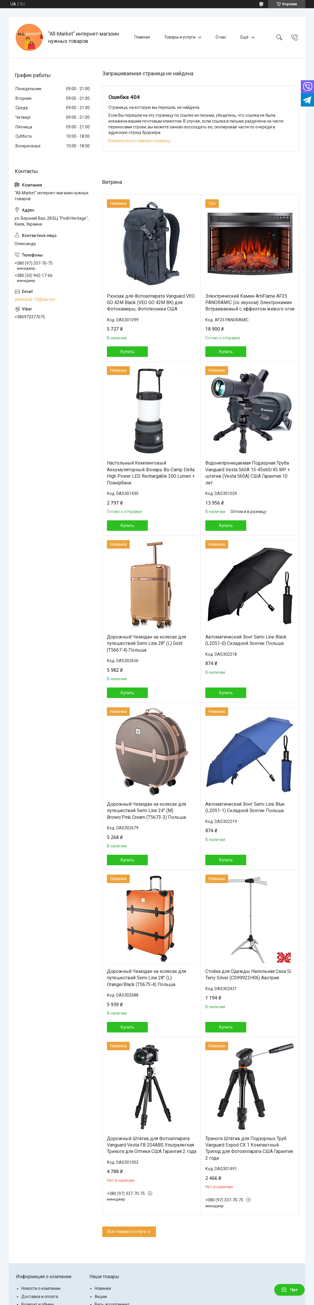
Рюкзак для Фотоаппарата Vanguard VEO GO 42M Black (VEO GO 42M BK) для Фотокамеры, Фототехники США (151, 302)
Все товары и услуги (126, 1231)
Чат (289, 1289)
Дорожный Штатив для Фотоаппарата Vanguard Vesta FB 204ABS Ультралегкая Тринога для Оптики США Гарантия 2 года (151, 1145)
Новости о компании (40, 1288)
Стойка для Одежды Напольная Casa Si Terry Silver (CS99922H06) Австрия (248, 975)
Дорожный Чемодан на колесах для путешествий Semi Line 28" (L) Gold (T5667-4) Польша (146, 643)
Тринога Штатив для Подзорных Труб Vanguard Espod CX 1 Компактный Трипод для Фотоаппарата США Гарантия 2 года (249, 1148)
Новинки (103, 1288)
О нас (221, 37)
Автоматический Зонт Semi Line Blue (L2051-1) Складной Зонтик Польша (244, 807)
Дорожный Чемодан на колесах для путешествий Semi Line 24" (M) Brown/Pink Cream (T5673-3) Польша (146, 810)
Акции (101, 1296)
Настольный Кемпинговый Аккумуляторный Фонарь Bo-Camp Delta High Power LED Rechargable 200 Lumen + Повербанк (151, 472)
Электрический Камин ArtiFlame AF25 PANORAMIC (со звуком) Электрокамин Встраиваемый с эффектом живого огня (249, 302)
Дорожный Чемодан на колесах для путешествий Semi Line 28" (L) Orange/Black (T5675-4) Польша (146, 978)
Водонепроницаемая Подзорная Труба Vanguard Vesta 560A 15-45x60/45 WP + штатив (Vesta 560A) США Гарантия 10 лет (247, 472)
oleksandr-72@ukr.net (35, 299)
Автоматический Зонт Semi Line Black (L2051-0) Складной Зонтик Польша (246, 640)
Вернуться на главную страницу (139, 140)
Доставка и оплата (39, 1296)
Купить (127, 351)
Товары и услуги (179, 37)
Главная (142, 37)
